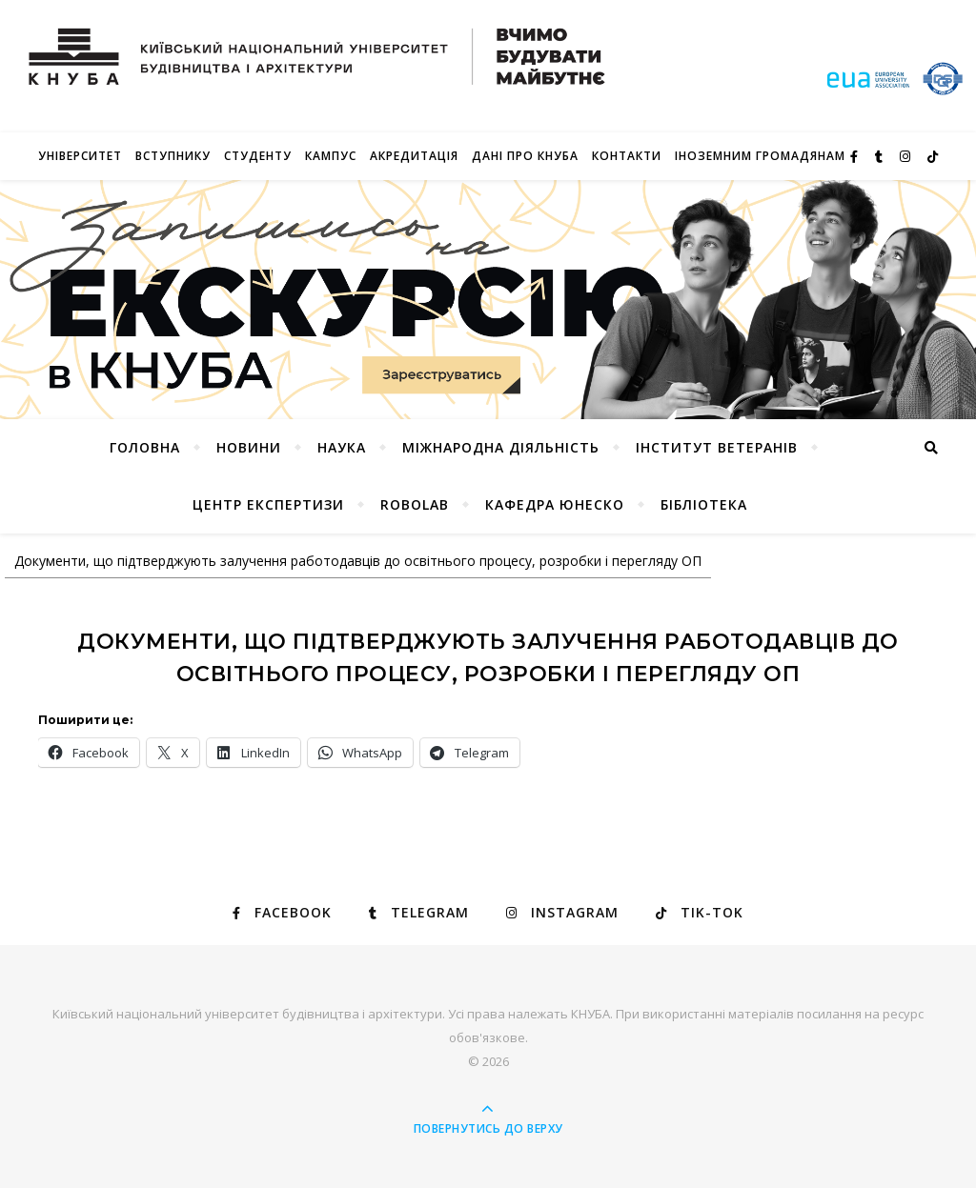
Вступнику (173, 156)
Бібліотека (704, 504)
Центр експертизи (268, 504)
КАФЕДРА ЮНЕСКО (554, 504)
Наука (341, 447)
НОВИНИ (248, 447)
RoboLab (414, 504)
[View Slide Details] (488, 299)
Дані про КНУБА (525, 156)
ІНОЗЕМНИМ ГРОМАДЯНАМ (760, 156)
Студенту (258, 156)
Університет (80, 156)
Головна (145, 447)
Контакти (626, 156)
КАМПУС (330, 156)
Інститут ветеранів (717, 447)
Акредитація (414, 156)
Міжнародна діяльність (501, 447)
